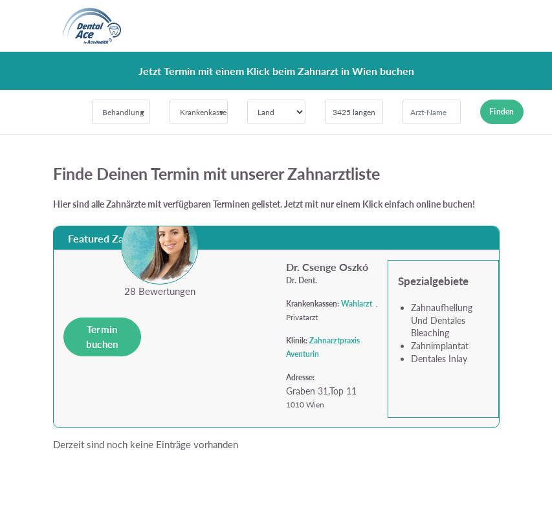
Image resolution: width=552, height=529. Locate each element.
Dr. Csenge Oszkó (327, 267)
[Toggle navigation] (482, 26)
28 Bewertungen (159, 291)
